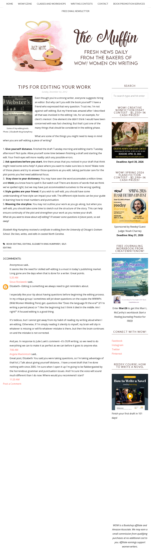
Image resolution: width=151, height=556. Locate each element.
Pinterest (117, 353)
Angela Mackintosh (20, 354)
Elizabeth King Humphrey (46, 243)
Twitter (116, 349)
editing (27, 243)
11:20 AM (15, 379)
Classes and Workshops (51, 3)
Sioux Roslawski (18, 281)
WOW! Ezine (25, 3)
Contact (103, 3)
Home (9, 3)
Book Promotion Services (129, 3)
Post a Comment (12, 383)
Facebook (117, 340)
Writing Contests (82, 3)
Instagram (117, 345)
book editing (13, 243)
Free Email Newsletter (75, 11)
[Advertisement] (130, 471)
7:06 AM (14, 349)
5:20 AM (14, 277)
